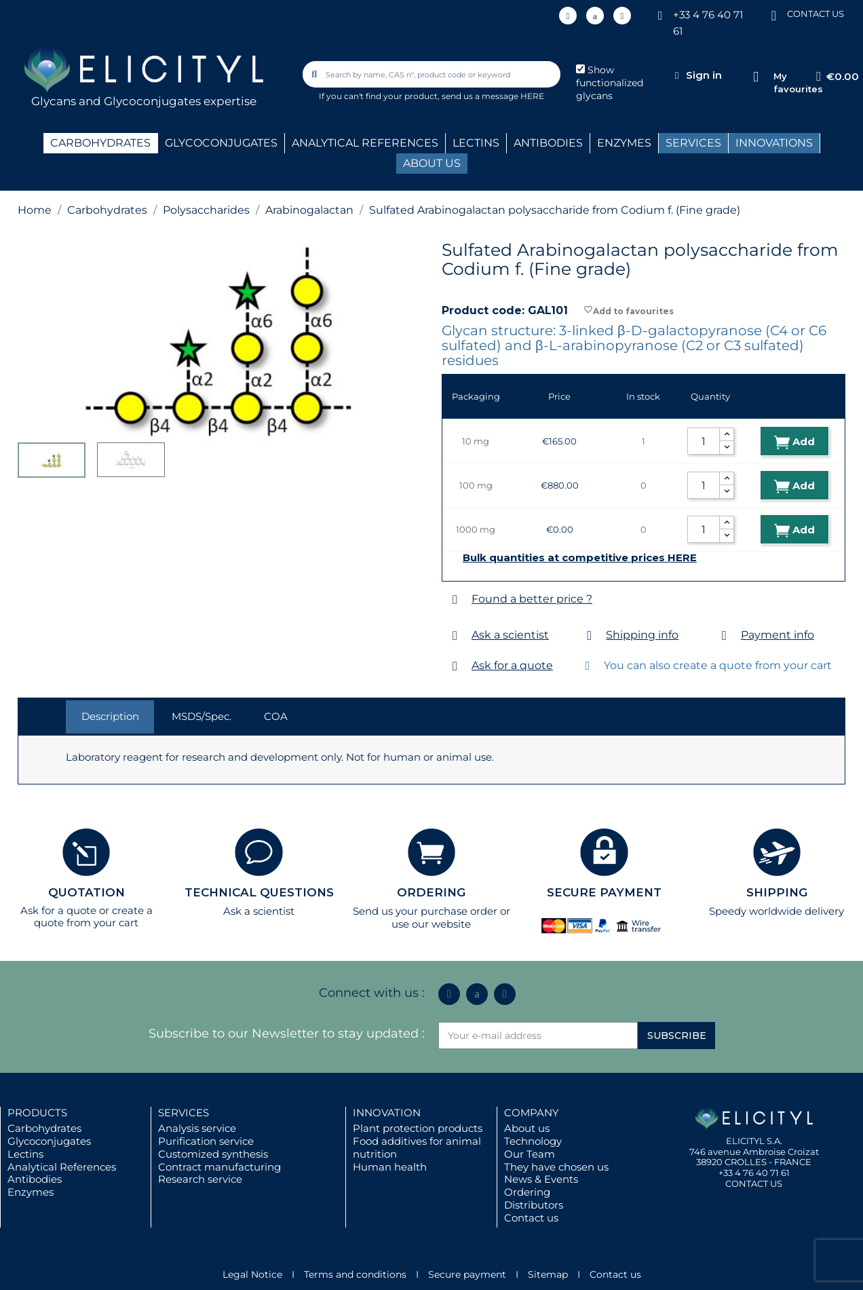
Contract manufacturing (219, 1166)
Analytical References (61, 1166)
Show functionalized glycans (609, 83)
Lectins (25, 1153)
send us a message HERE (493, 96)
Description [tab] (110, 716)
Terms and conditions (355, 1274)
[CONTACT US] (773, 14)
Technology (533, 1141)
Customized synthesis (213, 1153)
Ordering (527, 1191)
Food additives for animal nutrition (417, 1147)
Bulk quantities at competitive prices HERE (580, 558)
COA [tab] (276, 716)
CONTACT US (815, 13)
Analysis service (197, 1128)
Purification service (206, 1141)
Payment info (777, 634)
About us (527, 1128)
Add (794, 442)
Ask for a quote (512, 665)
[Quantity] (703, 441)
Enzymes (30, 1191)
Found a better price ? (532, 598)
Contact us (531, 1217)
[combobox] (432, 74)
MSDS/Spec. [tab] (201, 716)
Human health (390, 1166)
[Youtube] (622, 15)
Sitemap (548, 1274)
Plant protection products (417, 1128)
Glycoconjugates (49, 1141)
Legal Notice (252, 1274)
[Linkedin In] (568, 15)
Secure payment (467, 1274)
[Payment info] (724, 635)
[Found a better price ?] (454, 599)
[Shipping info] (589, 635)
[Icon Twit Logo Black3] (595, 15)
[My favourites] (756, 77)
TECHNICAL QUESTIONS (259, 892)
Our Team (529, 1153)
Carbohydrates (44, 1128)
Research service (200, 1179)
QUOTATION (86, 892)
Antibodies (34, 1179)
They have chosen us (556, 1166)
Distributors (533, 1204)
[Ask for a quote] (454, 666)
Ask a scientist (510, 634)
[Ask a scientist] (454, 635)
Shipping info (642, 634)
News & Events (541, 1179)
